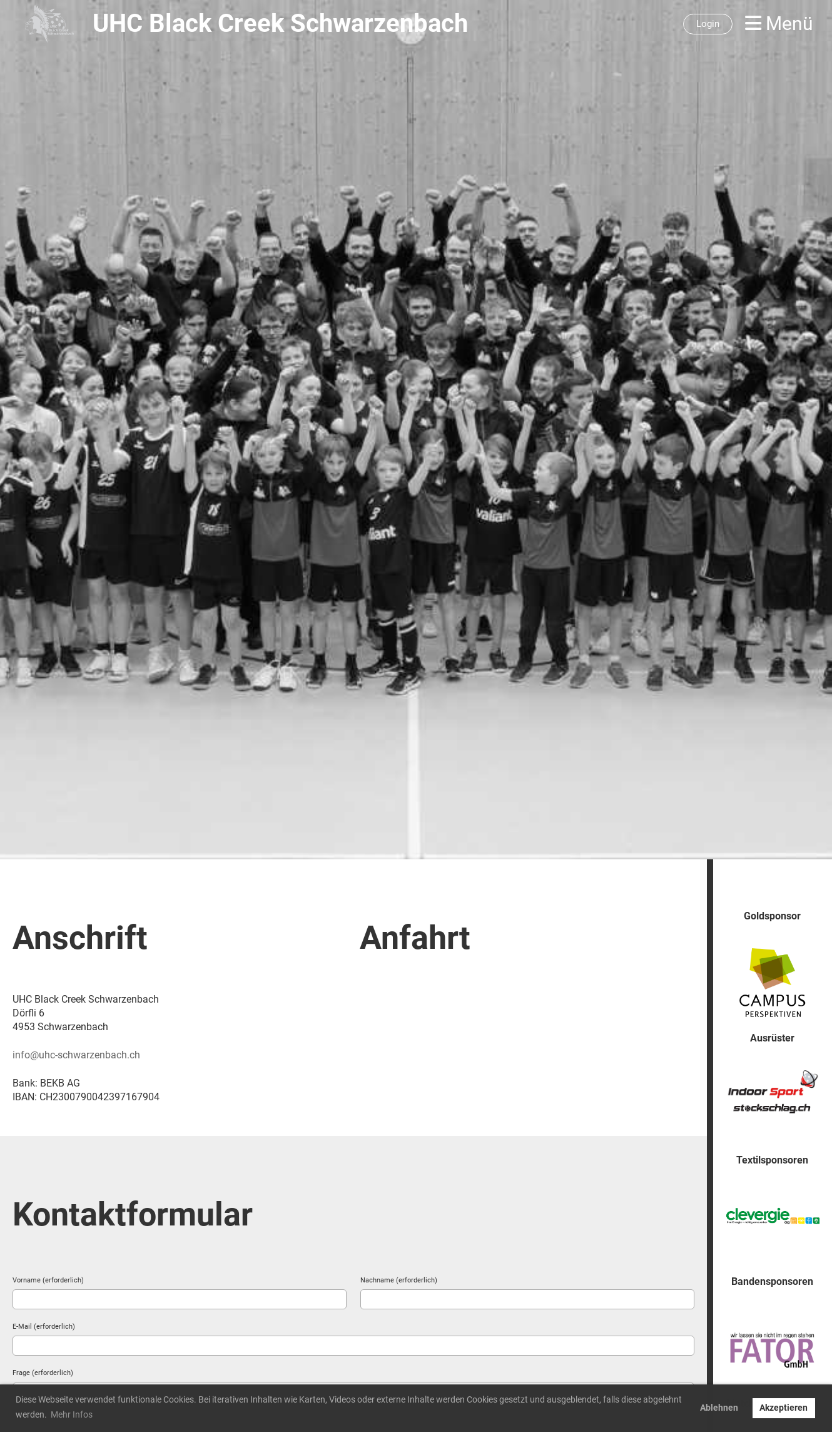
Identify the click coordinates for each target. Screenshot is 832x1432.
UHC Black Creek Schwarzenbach (280, 23)
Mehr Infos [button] (72, 1414)
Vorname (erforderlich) (48, 1280)
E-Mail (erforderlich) (44, 1326)
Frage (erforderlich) (43, 1373)
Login (707, 23)
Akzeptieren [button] (783, 1408)
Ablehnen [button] (719, 1408)
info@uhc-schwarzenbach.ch (76, 1055)
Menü (779, 23)
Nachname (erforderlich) (398, 1280)
